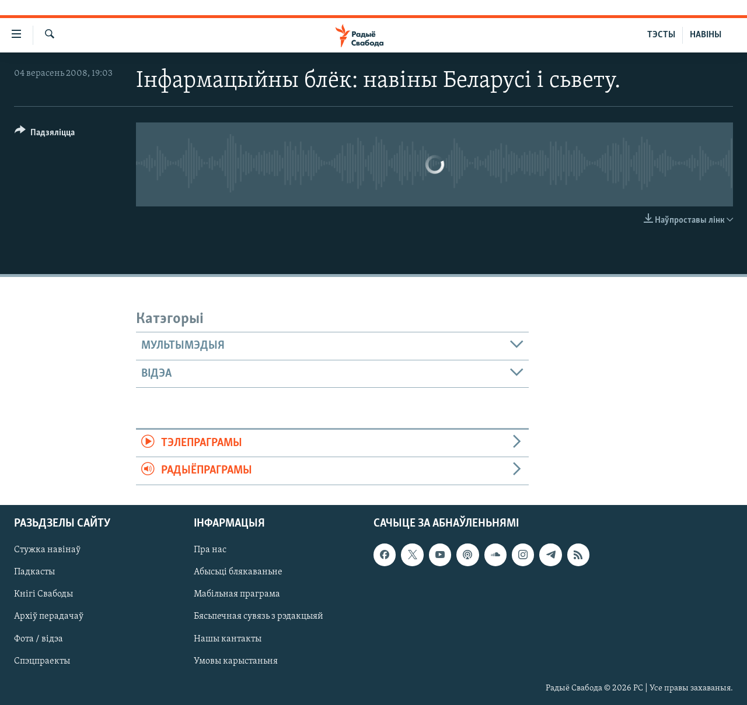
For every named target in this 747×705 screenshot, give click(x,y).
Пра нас (210, 550)
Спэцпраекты (42, 660)
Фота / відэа (38, 638)
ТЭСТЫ (661, 35)
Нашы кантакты (227, 638)
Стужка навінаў (47, 550)
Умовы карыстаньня (236, 660)
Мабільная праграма (237, 594)
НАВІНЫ (705, 35)
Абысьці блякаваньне (238, 572)
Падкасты (34, 572)
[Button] (45, 134)
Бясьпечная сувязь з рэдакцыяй (258, 616)
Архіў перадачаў (48, 616)
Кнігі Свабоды (43, 594)
